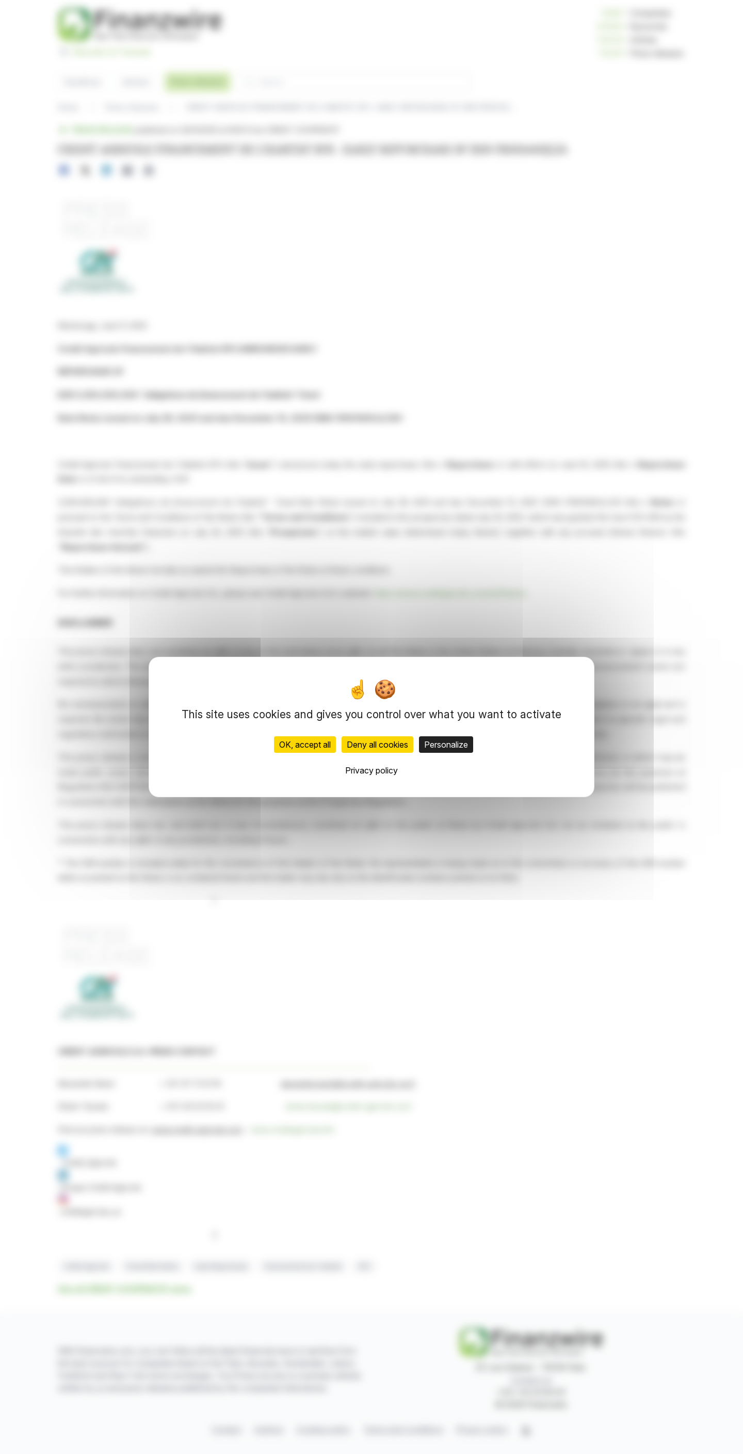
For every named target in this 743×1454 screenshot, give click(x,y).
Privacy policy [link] (371, 770)
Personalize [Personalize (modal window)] (446, 744)
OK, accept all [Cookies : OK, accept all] (305, 744)
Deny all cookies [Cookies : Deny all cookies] (377, 744)
